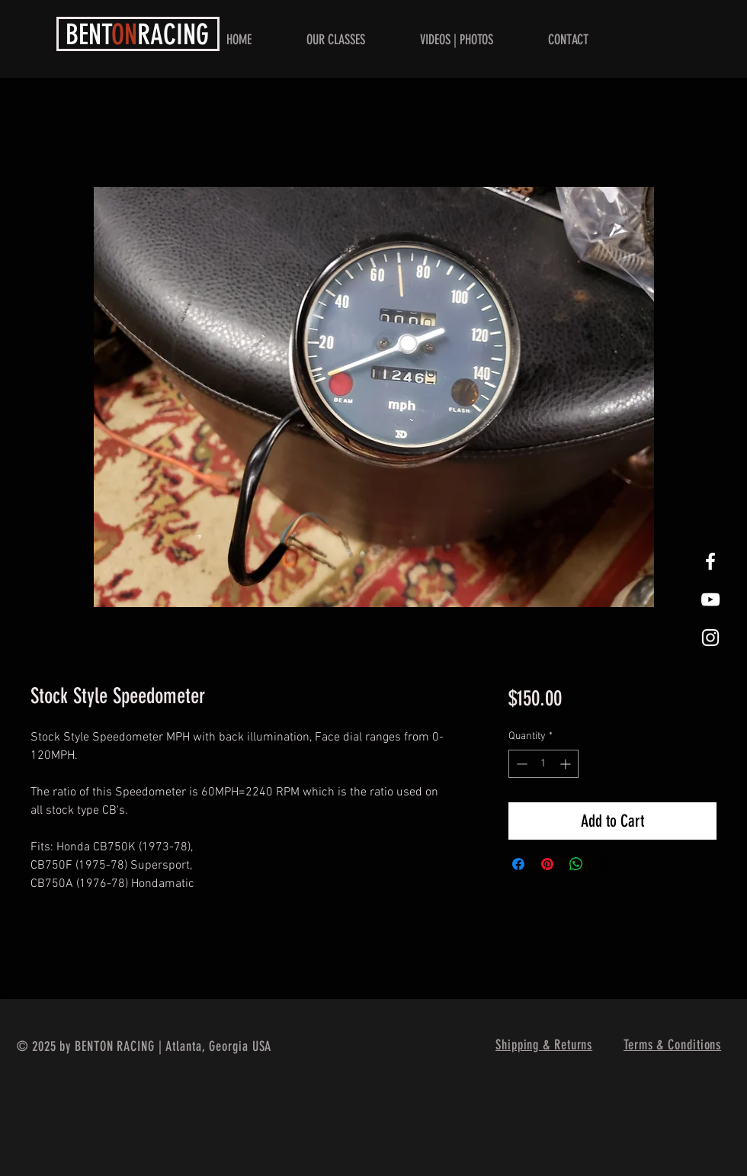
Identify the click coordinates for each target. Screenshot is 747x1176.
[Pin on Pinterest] (547, 864)
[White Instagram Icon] (710, 637)
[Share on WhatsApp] (576, 864)
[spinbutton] (543, 763)
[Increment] (566, 763)
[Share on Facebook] (518, 864)
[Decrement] (520, 763)
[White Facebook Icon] (710, 561)
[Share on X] (605, 864)
